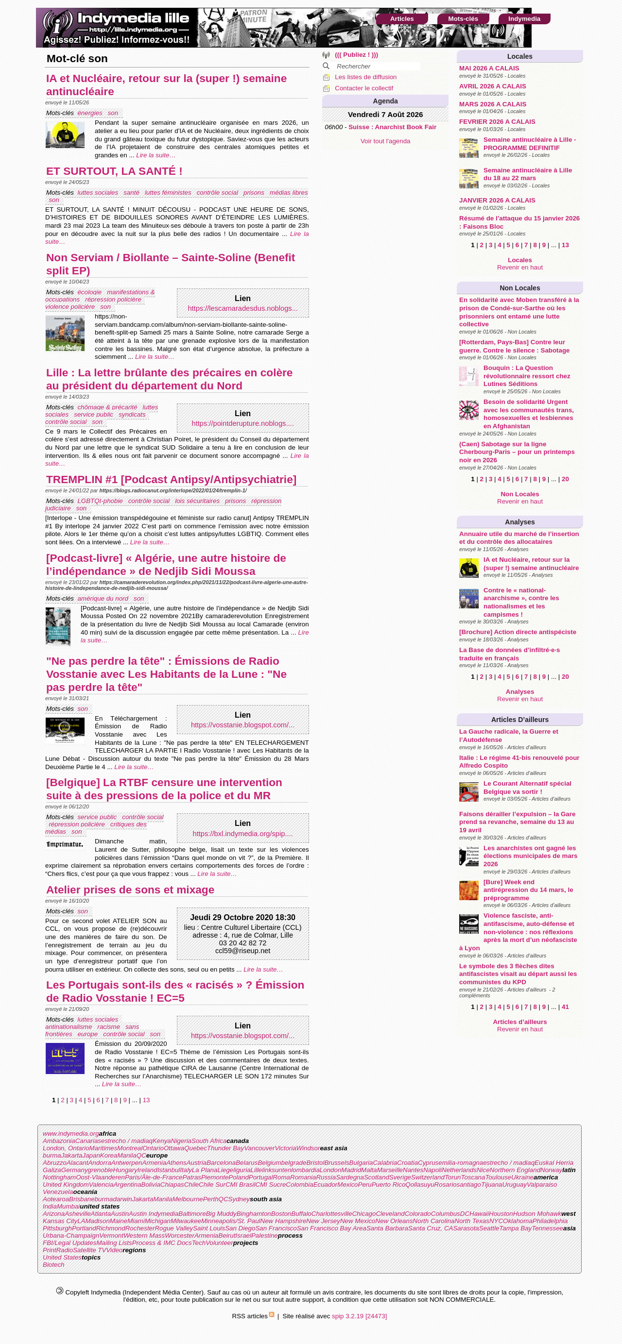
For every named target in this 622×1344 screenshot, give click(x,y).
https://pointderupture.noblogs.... (243, 423)
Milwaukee (186, 1221)
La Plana (205, 1170)
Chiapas (172, 1184)
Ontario (153, 1148)
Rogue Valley (174, 1228)
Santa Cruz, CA (430, 1228)
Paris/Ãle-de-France (154, 1177)
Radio (64, 1250)
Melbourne (188, 1199)
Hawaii (479, 1213)
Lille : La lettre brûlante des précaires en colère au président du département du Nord (169, 379)
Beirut (227, 1235)
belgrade (294, 1162)
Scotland (376, 1177)
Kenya (162, 1140)
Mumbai (68, 1206)
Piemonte (214, 1177)
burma (52, 1155)
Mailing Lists (114, 1242)
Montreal (129, 1148)
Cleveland (390, 1213)
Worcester (179, 1235)
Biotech (53, 1264)
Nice (483, 1170)
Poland (238, 1177)
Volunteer (219, 1242)
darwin (122, 1199)
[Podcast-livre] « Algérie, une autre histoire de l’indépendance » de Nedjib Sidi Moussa (166, 564)
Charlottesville (331, 1213)
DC (464, 1213)
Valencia (101, 1184)
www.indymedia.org (71, 1133)
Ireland (147, 1170)
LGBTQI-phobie (100, 500)
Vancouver (259, 1148)
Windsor (308, 1148)
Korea (109, 1155)
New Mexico (358, 1221)
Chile (191, 1184)
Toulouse (498, 1177)
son (114, 113)
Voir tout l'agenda (386, 141)
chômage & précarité (108, 407)
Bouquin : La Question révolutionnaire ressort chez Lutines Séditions (527, 375)
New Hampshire (283, 1221)
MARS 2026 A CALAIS (492, 104)
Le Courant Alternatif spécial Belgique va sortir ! (527, 787)
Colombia (299, 1184)
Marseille (390, 1170)
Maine (118, 1221)
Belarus (247, 1162)
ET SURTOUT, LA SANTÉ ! (114, 171)
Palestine (264, 1235)
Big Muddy (221, 1213)
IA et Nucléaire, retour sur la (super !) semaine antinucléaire (531, 563)
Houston (501, 1213)
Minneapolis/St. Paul (230, 1221)
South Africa (208, 1140)
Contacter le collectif (364, 88)
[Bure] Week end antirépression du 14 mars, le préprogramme (528, 890)
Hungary (125, 1170)
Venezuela (58, 1191)
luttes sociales (98, 192)
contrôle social (218, 192)
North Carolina (434, 1221)
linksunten (276, 1170)
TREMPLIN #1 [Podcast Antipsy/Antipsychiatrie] (171, 479)
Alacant (77, 1162)
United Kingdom (66, 1184)
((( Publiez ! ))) (356, 54)
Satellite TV (89, 1250)
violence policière (71, 306)
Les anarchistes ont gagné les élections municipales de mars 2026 (530, 856)
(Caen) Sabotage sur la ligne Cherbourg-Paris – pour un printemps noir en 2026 (517, 452)
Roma (281, 1177)
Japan (91, 1155)
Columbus (445, 1213)
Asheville (77, 1213)
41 (565, 1006)
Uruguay (514, 1184)
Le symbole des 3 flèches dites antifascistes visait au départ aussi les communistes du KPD (518, 974)
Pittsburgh (57, 1228)
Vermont (111, 1235)
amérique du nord (103, 598)
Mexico (347, 1184)
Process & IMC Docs (162, 1242)
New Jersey (323, 1221)
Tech (199, 1242)
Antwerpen (126, 1162)
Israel (243, 1235)
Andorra (99, 1162)
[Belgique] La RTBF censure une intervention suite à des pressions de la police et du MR (164, 789)
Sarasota (466, 1228)
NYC (496, 1221)
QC (141, 1155)
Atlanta (101, 1213)
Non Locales (520, 288)
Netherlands (459, 1170)
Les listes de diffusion (366, 77)
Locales (520, 56)
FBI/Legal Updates (69, 1242)
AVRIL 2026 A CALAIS (492, 86)
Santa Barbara (387, 1228)
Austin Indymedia (153, 1213)
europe (89, 1034)
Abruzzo (55, 1162)
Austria (197, 1162)
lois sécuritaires (198, 500)
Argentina (127, 1184)
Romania (303, 1177)
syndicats (133, 414)
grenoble (100, 1170)
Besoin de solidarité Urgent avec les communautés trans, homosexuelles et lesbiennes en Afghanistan (529, 414)
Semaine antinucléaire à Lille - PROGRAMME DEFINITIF (530, 143)
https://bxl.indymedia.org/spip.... (243, 834)
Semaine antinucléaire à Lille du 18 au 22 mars (528, 174)
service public (94, 414)
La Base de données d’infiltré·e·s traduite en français (509, 654)
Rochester (140, 1228)
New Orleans (394, 1221)
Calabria (385, 1162)
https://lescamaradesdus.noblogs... (243, 308)
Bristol (315, 1162)
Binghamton (254, 1213)
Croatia (407, 1162)
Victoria (285, 1148)
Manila (126, 1155)
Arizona (54, 1213)
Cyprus (428, 1162)
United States (62, 1257)
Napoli (432, 1170)
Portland (84, 1228)
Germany (74, 1170)
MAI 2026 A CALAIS (489, 68)
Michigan (158, 1221)
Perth (211, 1199)
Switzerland (428, 1177)
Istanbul (168, 1170)
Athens (176, 1162)
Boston (281, 1213)
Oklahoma (518, 1221)
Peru (365, 1184)
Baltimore (192, 1213)
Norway (551, 1170)
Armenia (154, 1162)
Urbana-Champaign (71, 1235)
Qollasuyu (419, 1184)
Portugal (261, 1177)
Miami (136, 1221)
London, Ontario (66, 1148)
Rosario (445, 1184)
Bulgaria (361, 1162)
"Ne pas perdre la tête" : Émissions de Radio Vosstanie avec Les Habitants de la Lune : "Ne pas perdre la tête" (166, 674)
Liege (225, 1170)
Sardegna (350, 1177)
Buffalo (301, 1213)
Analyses (520, 522)
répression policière (114, 299)
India (50, 1206)
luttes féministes (169, 192)
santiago (469, 1184)
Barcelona (221, 1162)
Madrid (351, 1170)
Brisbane (82, 1199)
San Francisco (275, 1228)
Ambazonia (59, 1140)
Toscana (473, 1177)
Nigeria (181, 1140)
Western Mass (144, 1235)
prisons (254, 192)
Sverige (400, 1177)
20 (565, 479)
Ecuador (325, 1184)
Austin (120, 1213)
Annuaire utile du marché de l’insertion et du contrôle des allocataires (519, 538)
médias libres (289, 192)
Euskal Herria (554, 1162)
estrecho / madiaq (127, 1140)
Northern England (515, 1170)
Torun (453, 1177)
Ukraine (522, 1177)
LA (81, 1221)
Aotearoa (56, 1199)
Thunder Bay (225, 1148)
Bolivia (150, 1184)
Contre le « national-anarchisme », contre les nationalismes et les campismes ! (521, 602)
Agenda (385, 101)
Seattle (489, 1228)
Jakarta (72, 1155)
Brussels (336, 1162)
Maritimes (103, 1148)
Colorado (418, 1213)
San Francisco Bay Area (331, 1228)
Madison (97, 1221)
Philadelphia (550, 1221)
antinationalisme (69, 1026)
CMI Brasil (240, 1184)
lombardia (305, 1170)
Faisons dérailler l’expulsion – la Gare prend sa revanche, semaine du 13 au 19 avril (517, 822)
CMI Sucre (270, 1184)
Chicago (364, 1213)
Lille (256, 1170)
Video (114, 1250)
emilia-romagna (460, 1162)
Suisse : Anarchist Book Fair (392, 127)
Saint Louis (209, 1228)
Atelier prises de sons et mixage (130, 889)
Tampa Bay (515, 1228)
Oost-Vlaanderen (100, 1177)
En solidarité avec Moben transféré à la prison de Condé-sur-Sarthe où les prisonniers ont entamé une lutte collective (519, 312)
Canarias (88, 1140)
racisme (109, 1026)
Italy (185, 1170)
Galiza (52, 1170)
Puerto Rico (389, 1184)
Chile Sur (212, 1184)
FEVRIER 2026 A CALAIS (497, 121)
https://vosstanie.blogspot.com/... (242, 725)
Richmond (110, 1228)
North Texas (472, 1221)
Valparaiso (542, 1184)
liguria (242, 1170)
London (330, 1170)
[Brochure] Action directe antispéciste (517, 632)
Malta (369, 1170)
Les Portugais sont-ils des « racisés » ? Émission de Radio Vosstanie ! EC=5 (175, 991)
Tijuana (491, 1184)
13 (565, 245)
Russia (326, 1177)
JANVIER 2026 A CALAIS (497, 200)
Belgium (269, 1162)
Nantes (413, 1170)
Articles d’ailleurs (520, 719)
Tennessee (547, 1228)
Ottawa (174, 1148)
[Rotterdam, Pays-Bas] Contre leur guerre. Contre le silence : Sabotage (514, 346)
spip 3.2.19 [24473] (359, 1316)
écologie (90, 292)
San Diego (240, 1228)
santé (132, 192)
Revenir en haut (520, 267)
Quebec (195, 1148)
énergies (90, 113)
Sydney (239, 1199)
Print (49, 1250)
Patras (191, 1177)
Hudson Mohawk (537, 1213)
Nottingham (59, 1177)
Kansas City (60, 1221)
